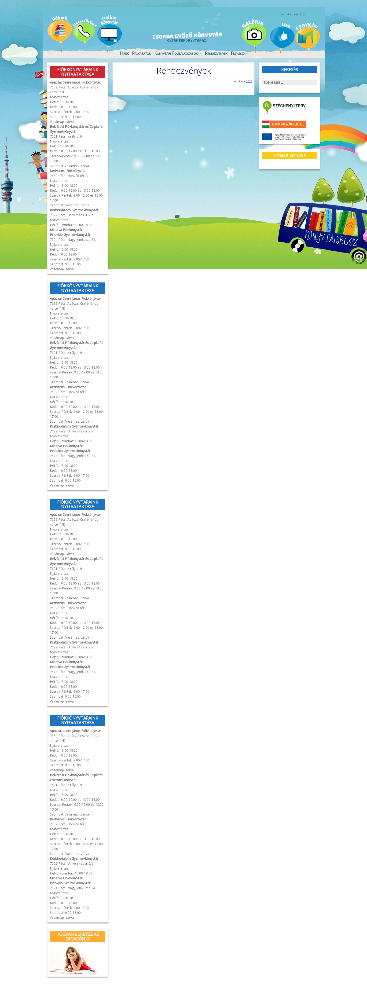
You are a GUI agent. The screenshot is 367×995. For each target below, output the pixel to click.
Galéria (255, 34)
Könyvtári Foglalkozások (176, 52)
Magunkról (59, 33)
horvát (283, 14)
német (289, 14)
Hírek (124, 52)
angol (296, 15)
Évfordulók (84, 33)
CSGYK (307, 37)
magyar (302, 14)
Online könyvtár (109, 33)
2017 (249, 80)
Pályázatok (141, 52)
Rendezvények (216, 52)
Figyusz (237, 52)
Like (282, 37)
